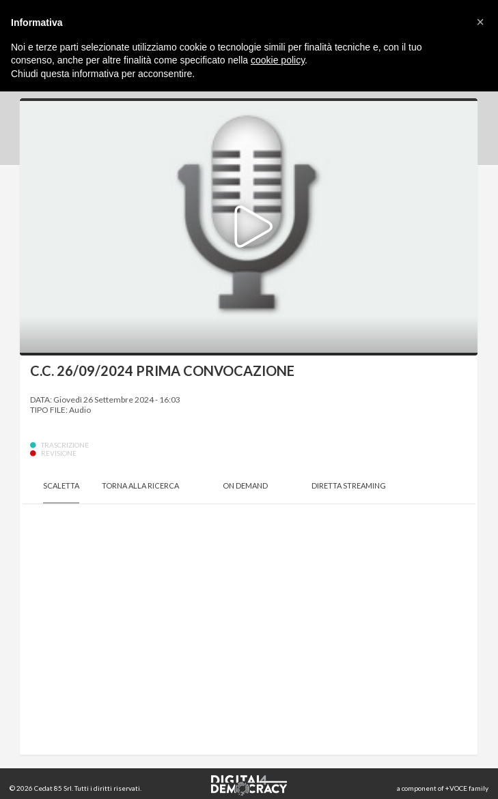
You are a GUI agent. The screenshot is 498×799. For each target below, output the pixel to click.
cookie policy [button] (278, 60)
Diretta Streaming (349, 485)
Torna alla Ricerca (140, 485)
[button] (480, 22)
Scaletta (61, 485)
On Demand (245, 485)
